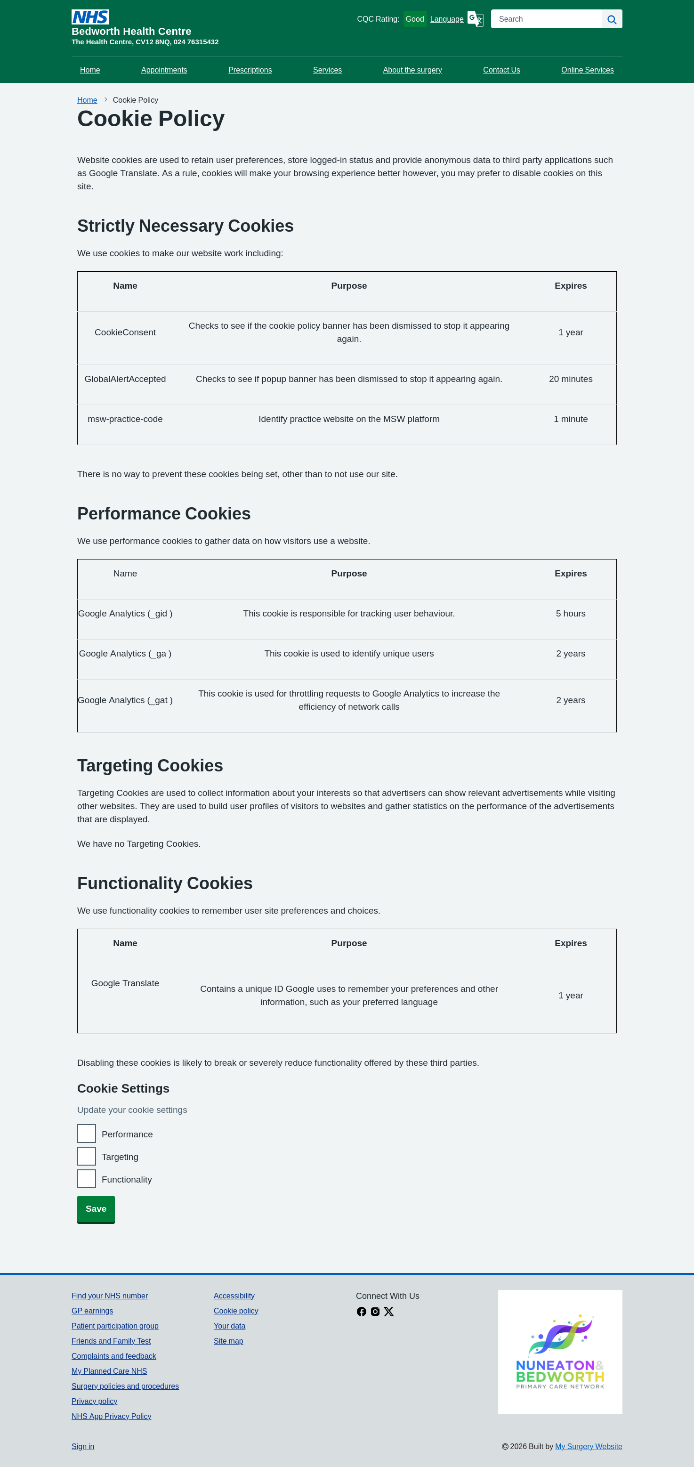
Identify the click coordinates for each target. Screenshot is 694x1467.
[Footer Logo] (560, 1352)
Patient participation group (115, 1325)
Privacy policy (94, 1401)
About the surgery (412, 69)
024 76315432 (196, 41)
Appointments (164, 69)
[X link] (389, 1312)
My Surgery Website (588, 1446)
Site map (228, 1341)
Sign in (83, 1446)
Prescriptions (250, 69)
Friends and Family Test (111, 1341)
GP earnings (92, 1310)
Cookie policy (236, 1310)
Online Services (587, 69)
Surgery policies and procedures (125, 1386)
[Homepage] (212, 23)
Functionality (127, 1179)
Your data (229, 1325)
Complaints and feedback (114, 1356)
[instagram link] (375, 1312)
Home (90, 69)
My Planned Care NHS (109, 1371)
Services (327, 69)
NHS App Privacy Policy (111, 1416)
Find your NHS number (110, 1295)
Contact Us (501, 69)
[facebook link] (361, 1312)
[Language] (457, 18)
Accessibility (234, 1295)
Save (96, 1208)
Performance (127, 1134)
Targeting (120, 1156)
